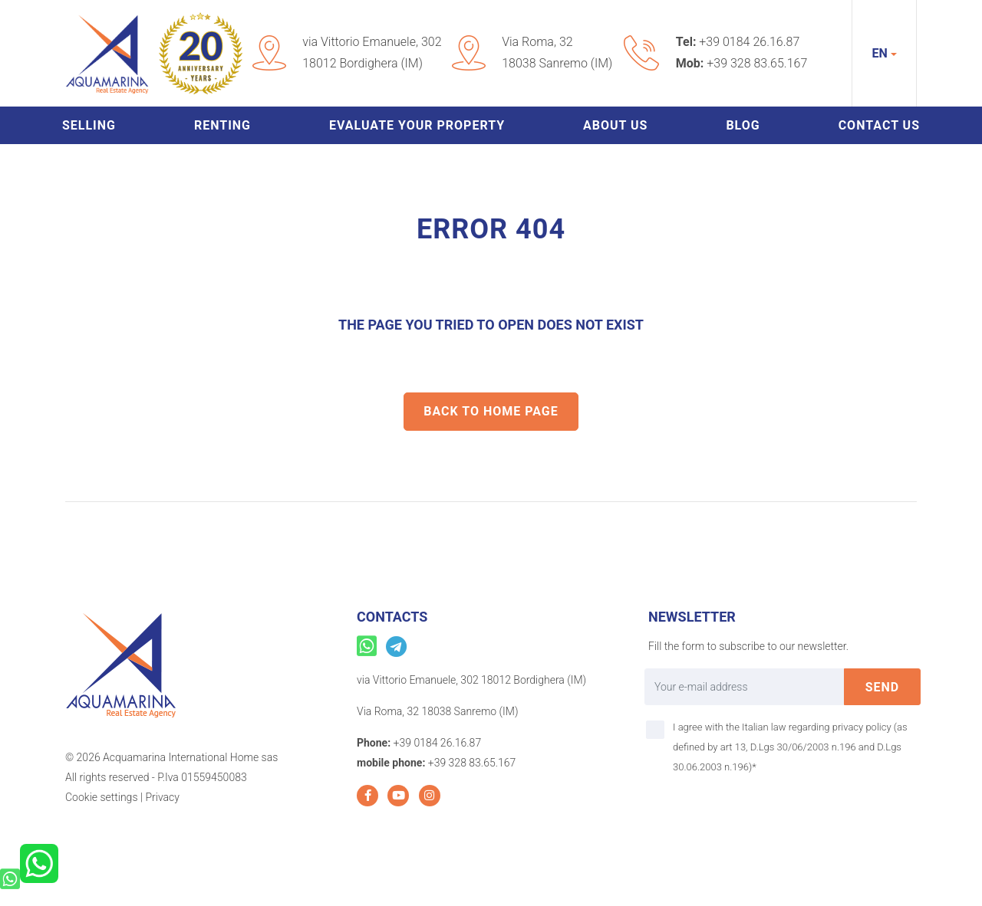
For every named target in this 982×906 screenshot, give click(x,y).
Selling (89, 125)
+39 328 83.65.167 (757, 63)
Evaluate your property (417, 125)
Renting (222, 125)
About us (615, 125)
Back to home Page (491, 411)
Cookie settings (101, 797)
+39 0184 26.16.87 (749, 41)
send (882, 687)
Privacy (162, 797)
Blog (743, 125)
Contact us (879, 125)
